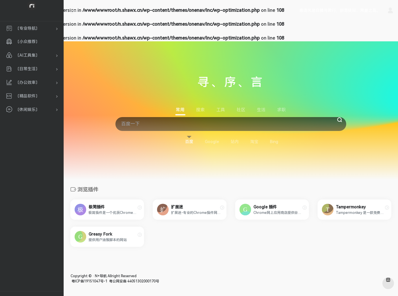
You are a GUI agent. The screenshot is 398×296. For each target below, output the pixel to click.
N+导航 (101, 276)
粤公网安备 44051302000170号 (133, 281)
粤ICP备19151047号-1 (89, 281)
